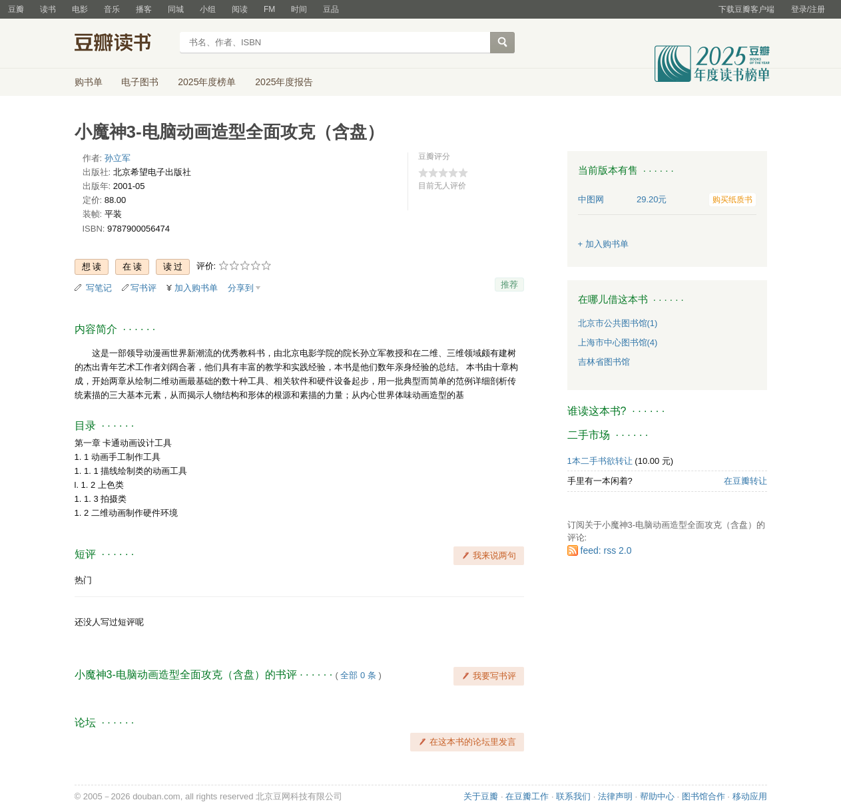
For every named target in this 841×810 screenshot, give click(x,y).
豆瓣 (16, 9)
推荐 (509, 285)
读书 (48, 9)
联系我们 (573, 796)
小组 (208, 9)
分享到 (241, 288)
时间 (299, 9)
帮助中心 (657, 796)
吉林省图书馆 (604, 362)
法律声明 (615, 796)
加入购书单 (196, 288)
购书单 (89, 82)
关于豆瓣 (480, 796)
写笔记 (99, 288)
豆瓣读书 (123, 44)
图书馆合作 (703, 796)
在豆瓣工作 (527, 796)
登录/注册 (808, 9)
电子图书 (139, 82)
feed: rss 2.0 (606, 550)
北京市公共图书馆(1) (618, 323)
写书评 (143, 288)
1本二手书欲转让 (600, 461)
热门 (83, 580)
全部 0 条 (358, 675)
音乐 (112, 9)
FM (269, 9)
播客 (144, 9)
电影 (80, 9)
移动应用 (749, 796)
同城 (176, 9)
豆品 (331, 9)
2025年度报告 (284, 82)
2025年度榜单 (207, 82)
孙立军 (118, 158)
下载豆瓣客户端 (746, 9)
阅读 (240, 9)
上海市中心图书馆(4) (618, 342)
